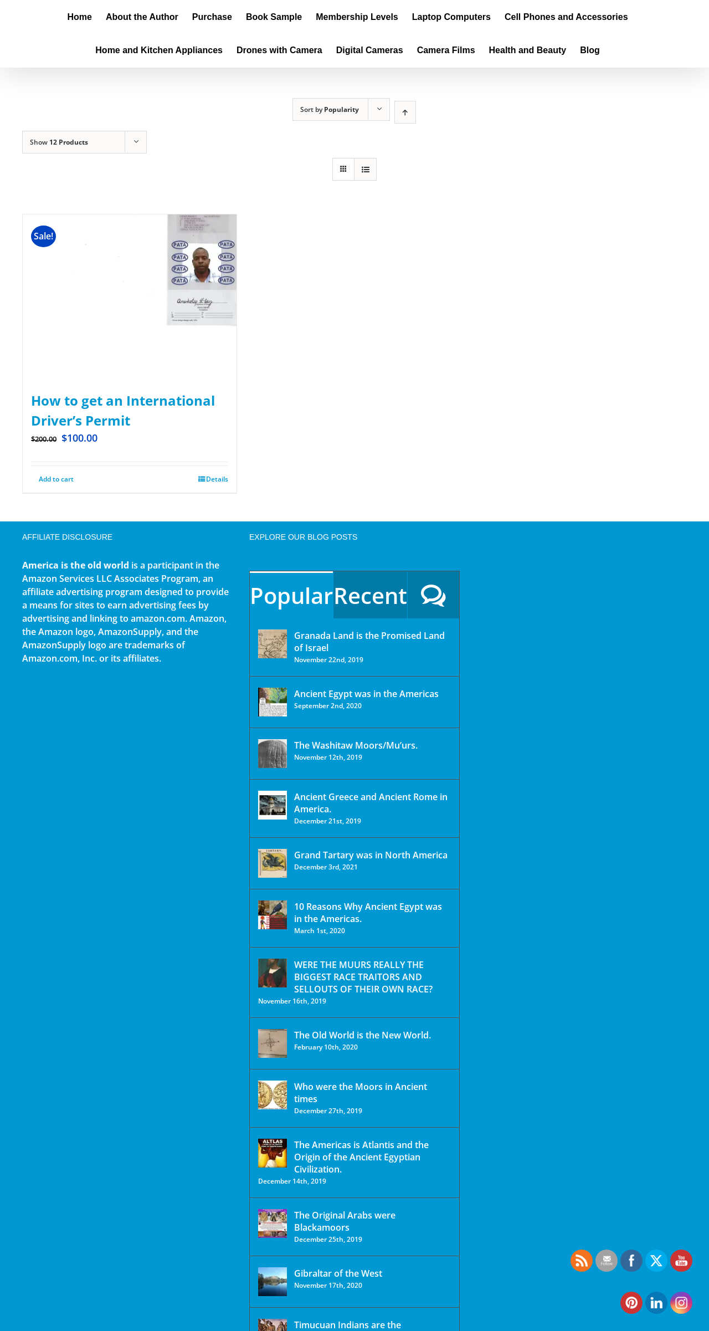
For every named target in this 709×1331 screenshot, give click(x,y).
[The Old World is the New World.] (272, 1043)
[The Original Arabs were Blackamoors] (272, 1223)
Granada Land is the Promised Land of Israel (369, 641)
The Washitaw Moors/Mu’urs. (356, 745)
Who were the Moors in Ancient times (360, 1093)
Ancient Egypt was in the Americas (366, 694)
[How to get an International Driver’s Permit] (130, 297)
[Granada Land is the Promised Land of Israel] (272, 643)
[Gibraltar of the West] (272, 1281)
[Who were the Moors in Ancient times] (272, 1095)
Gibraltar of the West (338, 1273)
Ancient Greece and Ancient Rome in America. (371, 803)
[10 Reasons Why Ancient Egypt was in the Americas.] (272, 914)
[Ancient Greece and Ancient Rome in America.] (272, 805)
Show (59, 142)
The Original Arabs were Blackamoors (344, 1221)
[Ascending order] (405, 112)
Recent (370, 595)
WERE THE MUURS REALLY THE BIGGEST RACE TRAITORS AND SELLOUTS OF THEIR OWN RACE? (363, 977)
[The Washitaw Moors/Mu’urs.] (272, 753)
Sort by (329, 109)
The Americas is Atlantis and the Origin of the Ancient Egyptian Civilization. (361, 1157)
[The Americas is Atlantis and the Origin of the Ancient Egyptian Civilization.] (272, 1153)
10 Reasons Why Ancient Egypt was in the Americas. (368, 912)
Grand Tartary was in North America (371, 855)
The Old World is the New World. (362, 1035)
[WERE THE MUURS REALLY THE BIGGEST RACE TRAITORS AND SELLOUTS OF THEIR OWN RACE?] (272, 973)
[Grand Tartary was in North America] (272, 863)
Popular (291, 595)
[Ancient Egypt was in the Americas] (272, 702)
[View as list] (365, 169)
